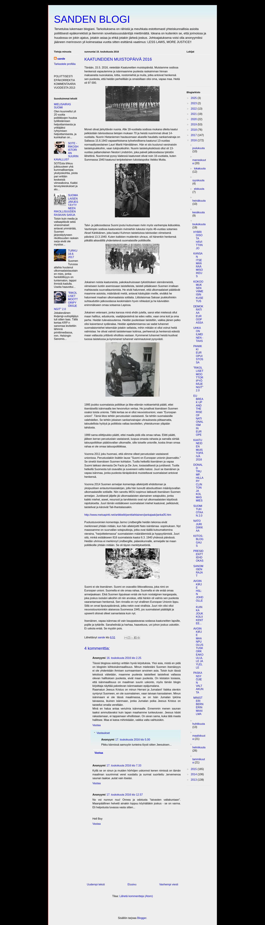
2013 (194, 779)
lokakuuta (200, 168)
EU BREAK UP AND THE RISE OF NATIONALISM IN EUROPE (198, 415)
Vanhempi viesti (168, 884)
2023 (194, 103)
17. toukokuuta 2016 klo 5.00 (132, 739)
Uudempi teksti (96, 884)
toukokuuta (199, 224)
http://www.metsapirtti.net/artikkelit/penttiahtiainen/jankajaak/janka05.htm (127, 514)
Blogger (141, 918)
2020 (194, 119)
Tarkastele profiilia (65, 64)
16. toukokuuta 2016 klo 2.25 (123, 657)
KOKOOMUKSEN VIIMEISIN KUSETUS (198, 291)
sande (61, 58)
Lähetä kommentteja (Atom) (136, 896)
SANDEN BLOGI (92, 19)
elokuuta (199, 188)
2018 (194, 129)
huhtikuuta (198, 723)
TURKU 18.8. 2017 (72, 254)
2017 (194, 135)
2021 (194, 113)
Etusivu (132, 884)
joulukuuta (198, 148)
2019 (194, 124)
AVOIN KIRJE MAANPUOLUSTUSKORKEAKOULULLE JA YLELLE (198, 648)
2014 (194, 774)
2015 (194, 769)
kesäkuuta (198, 212)
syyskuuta (198, 180)
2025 (194, 98)
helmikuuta (198, 747)
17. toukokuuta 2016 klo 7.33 (123, 765)
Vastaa (96, 725)
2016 (194, 140)
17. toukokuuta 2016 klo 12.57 (124, 794)
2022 (194, 108)
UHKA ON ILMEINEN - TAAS (198, 334)
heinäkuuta (199, 200)
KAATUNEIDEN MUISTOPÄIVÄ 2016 (198, 450)
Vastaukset (103, 733)
